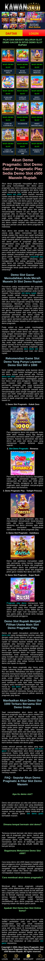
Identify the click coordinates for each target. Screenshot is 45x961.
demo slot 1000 (8, 377)
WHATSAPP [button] (28, 957)
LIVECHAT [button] (40, 957)
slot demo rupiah (29, 293)
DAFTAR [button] (11, 33)
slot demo (16, 687)
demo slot (6, 635)
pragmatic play (36, 257)
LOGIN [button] (34, 33)
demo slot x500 (14, 194)
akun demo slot (31, 349)
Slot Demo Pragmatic (18, 449)
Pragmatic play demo (16, 603)
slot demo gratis (35, 814)
